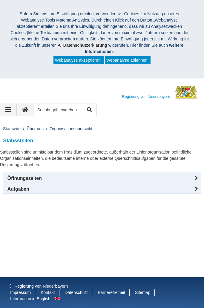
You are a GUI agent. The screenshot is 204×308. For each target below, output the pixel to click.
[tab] (102, 189)
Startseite (12, 128)
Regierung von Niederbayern (41, 286)
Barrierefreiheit (111, 292)
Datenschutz (76, 292)
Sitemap (142, 292)
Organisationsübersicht (71, 128)
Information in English (30, 298)
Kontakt (48, 292)
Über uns (35, 128)
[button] (102, 178)
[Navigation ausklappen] (8, 110)
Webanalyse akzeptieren (78, 60)
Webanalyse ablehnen (127, 60)
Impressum (20, 292)
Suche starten (89, 110)
